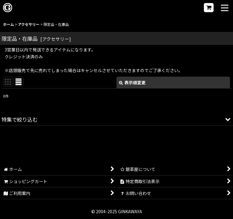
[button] (224, 8)
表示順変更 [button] (132, 82)
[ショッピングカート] (209, 7)
